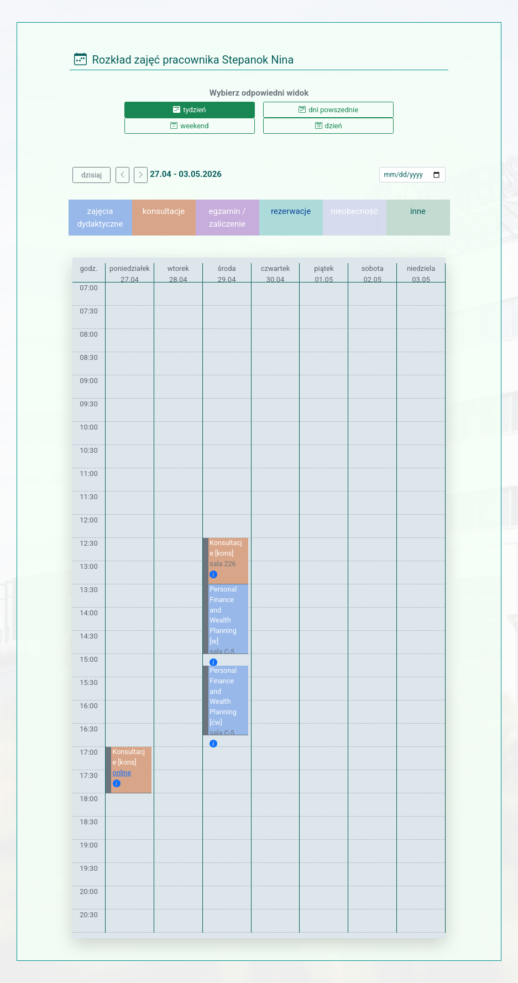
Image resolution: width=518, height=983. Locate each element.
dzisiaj (91, 175)
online (122, 772)
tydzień (189, 110)
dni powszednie (328, 110)
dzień (328, 126)
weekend (189, 126)
